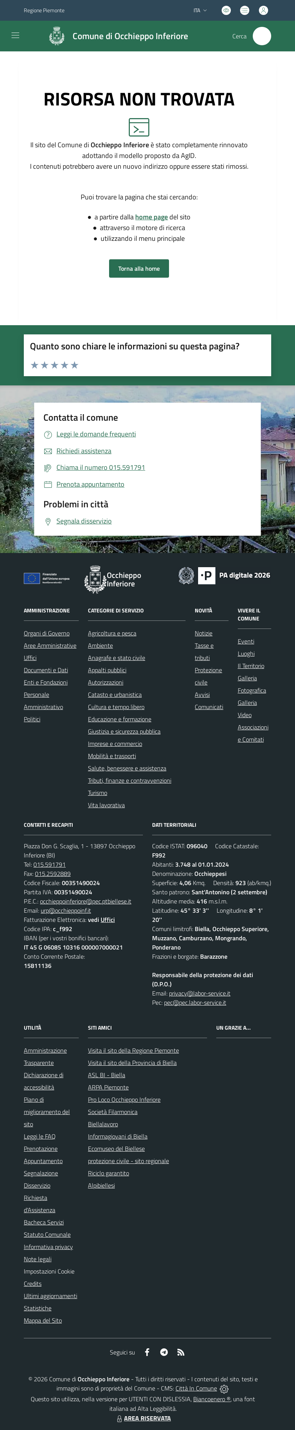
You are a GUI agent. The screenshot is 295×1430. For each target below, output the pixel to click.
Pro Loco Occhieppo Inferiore (124, 1099)
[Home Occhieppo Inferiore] (114, 36)
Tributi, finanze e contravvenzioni (129, 780)
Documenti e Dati (46, 670)
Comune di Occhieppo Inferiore (130, 36)
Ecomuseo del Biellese (116, 1148)
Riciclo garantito (108, 1173)
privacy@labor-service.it (199, 993)
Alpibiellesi (101, 1185)
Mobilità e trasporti (112, 755)
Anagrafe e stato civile (116, 657)
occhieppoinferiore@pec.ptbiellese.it (85, 901)
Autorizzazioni (105, 682)
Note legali (37, 1259)
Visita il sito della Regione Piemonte (133, 1050)
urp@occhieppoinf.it (66, 910)
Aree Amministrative (50, 645)
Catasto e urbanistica (115, 694)
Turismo (97, 792)
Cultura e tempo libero (116, 706)
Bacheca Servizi (44, 1222)
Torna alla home (139, 268)
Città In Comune (196, 1388)
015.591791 (49, 864)
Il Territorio (251, 665)
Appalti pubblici (107, 670)
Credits (32, 1283)
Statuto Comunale (47, 1234)
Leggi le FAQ (40, 1136)
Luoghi (246, 653)
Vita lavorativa (106, 805)
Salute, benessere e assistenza (127, 768)
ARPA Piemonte (108, 1087)
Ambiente (100, 645)
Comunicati (209, 706)
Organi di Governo (47, 633)
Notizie (203, 633)
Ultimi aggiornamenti (50, 1295)
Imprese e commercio (115, 743)
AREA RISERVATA (143, 1418)
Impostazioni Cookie (49, 1271)
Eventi (246, 641)
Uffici (30, 657)
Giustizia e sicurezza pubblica (124, 731)
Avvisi (202, 694)
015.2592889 (53, 873)
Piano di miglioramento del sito (47, 1112)
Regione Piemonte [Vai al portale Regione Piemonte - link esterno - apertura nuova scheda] (44, 10)
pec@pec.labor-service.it (195, 1002)
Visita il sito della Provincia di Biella (132, 1062)
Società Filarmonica (113, 1111)
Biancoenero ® (211, 1399)
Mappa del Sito (43, 1320)
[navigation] (15, 35)
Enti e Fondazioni (46, 682)
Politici (32, 719)
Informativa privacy (48, 1246)
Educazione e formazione (119, 719)
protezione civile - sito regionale (128, 1160)
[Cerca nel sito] (262, 36)
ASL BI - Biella (106, 1074)
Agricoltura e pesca (112, 633)
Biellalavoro (103, 1124)
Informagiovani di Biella (118, 1136)
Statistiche (37, 1308)
